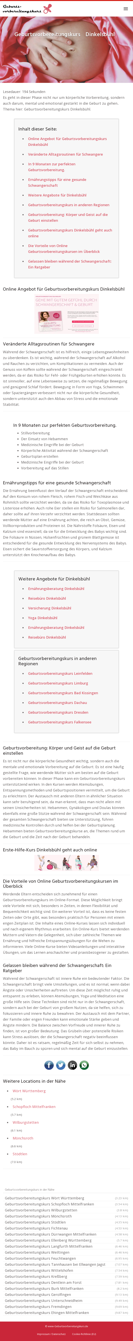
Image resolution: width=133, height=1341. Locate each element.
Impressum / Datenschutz (51, 1334)
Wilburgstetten (26, 1122)
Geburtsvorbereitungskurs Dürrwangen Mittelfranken (66, 1234)
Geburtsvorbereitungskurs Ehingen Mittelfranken (66, 1313)
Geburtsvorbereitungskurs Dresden (58, 712)
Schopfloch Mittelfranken (34, 1106)
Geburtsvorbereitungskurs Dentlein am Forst (66, 1282)
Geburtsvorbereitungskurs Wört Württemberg (66, 1198)
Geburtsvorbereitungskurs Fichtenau (66, 1228)
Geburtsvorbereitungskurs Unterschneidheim (66, 1300)
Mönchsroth (23, 1138)
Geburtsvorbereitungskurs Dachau (57, 702)
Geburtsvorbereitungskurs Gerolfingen (66, 1294)
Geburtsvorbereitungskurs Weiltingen (66, 1252)
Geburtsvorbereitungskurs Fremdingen (66, 1306)
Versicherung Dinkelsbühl (49, 608)
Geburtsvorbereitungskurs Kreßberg (66, 1276)
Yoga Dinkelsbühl (42, 617)
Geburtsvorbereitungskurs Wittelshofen (66, 1270)
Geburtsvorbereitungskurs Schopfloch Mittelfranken (66, 1204)
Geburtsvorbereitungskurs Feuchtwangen (66, 1258)
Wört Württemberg (29, 1091)
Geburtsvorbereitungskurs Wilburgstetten (66, 1210)
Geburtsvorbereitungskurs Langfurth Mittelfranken (66, 1246)
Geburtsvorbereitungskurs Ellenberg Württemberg (66, 1240)
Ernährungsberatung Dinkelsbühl (56, 588)
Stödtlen (20, 1154)
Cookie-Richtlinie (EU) (84, 1334)
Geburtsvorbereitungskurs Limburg (58, 683)
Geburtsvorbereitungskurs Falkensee (59, 722)
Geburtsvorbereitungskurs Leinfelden (60, 673)
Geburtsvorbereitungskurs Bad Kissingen (63, 693)
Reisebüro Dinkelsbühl (47, 598)
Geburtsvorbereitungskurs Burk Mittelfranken (66, 1288)
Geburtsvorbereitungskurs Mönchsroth (66, 1216)
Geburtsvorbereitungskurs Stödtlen (66, 1222)
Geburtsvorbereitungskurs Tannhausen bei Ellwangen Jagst (66, 1264)
